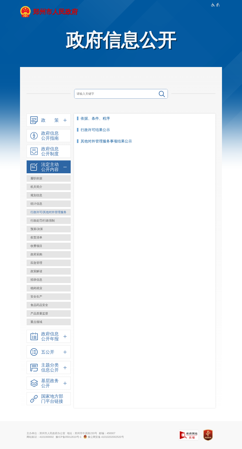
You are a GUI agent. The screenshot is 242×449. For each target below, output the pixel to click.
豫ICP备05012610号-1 (68, 437)
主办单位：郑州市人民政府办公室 (46, 433)
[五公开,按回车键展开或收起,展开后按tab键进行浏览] (49, 351)
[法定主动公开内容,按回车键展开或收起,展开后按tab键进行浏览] (49, 166)
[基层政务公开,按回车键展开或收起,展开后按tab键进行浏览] (49, 383)
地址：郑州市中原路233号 (82, 433)
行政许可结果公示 (95, 130)
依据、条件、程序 (95, 118)
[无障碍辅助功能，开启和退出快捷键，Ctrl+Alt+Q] (215, 5)
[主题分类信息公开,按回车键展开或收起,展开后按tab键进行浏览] (49, 367)
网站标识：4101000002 (40, 437)
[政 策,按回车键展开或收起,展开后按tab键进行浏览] (49, 120)
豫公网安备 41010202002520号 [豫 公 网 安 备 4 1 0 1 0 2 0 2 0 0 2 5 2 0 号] (103, 437)
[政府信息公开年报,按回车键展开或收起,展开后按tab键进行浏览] (49, 336)
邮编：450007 (107, 433)
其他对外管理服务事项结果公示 (106, 141)
